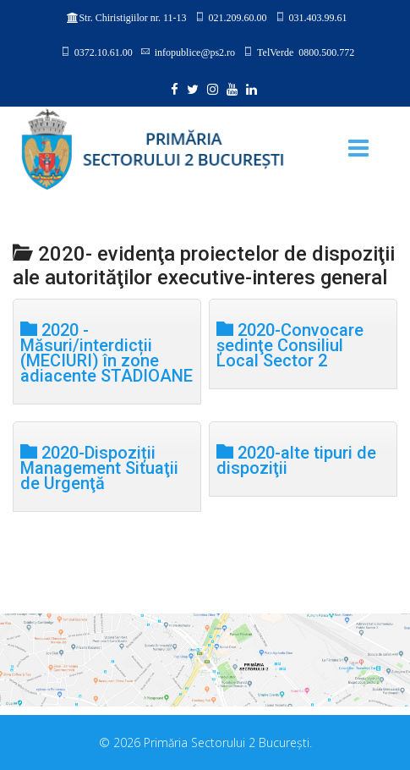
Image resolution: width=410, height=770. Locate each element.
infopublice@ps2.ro (195, 52)
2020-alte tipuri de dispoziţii (296, 459)
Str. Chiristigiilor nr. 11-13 (132, 18)
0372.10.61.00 (103, 52)
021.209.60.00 (238, 17)
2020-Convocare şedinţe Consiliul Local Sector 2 (290, 344)
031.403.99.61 (318, 17)
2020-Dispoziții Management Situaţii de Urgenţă (99, 467)
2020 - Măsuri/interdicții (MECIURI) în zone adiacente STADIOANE (106, 351)
